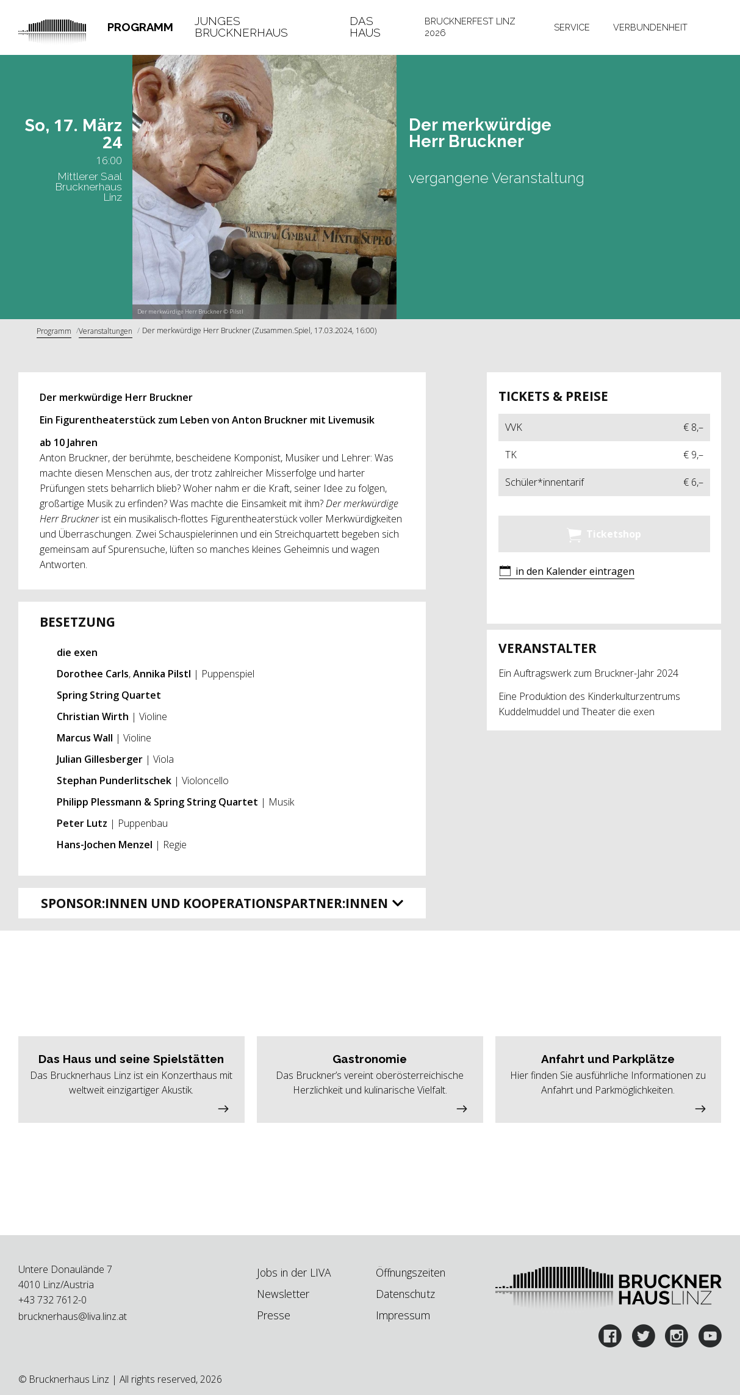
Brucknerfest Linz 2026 (470, 27)
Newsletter (283, 1293)
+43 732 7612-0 (52, 1300)
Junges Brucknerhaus (241, 27)
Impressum (403, 1315)
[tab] (140, 27)
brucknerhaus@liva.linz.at (72, 1316)
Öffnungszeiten (410, 1272)
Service (572, 27)
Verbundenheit (650, 27)
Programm (140, 27)
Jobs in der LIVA (294, 1272)
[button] (566, 572)
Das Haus (365, 27)
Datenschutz (405, 1293)
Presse (273, 1315)
